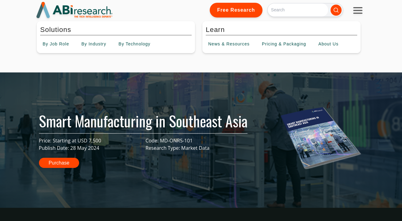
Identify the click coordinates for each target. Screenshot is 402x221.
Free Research (236, 10)
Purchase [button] (59, 162)
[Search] (298, 10)
